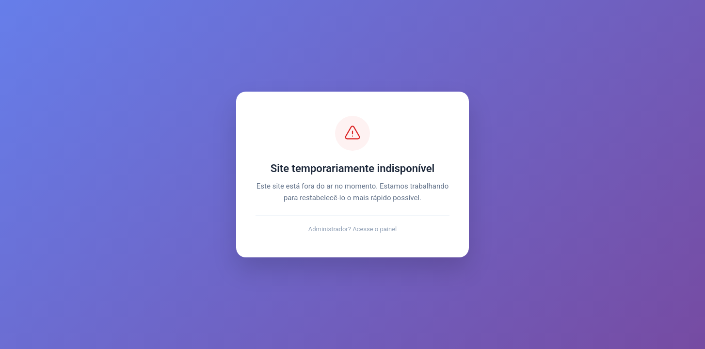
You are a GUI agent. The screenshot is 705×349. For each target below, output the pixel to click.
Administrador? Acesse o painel (352, 229)
